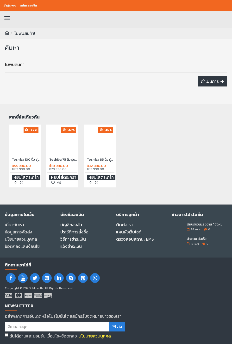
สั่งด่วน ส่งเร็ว (197, 239)
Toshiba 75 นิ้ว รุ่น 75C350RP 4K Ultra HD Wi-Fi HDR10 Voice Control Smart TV (63, 159)
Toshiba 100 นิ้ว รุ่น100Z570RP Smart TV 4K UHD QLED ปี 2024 (26, 159)
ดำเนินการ (210, 81)
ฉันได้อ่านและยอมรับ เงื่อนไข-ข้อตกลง (58, 336)
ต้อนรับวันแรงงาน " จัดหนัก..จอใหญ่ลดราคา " (205, 224)
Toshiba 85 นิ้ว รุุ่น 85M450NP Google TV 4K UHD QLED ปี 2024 (101, 159)
